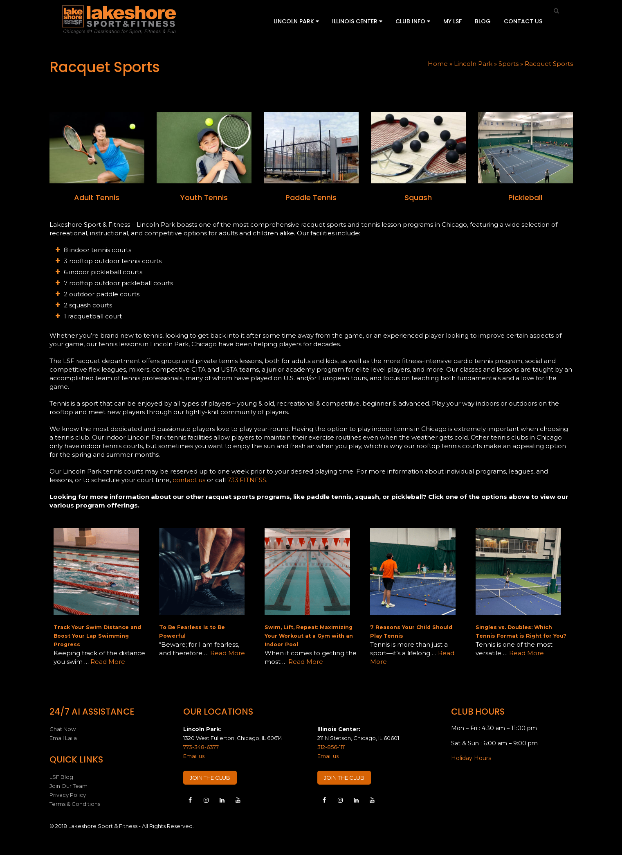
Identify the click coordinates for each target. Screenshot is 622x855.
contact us (189, 480)
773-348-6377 (201, 747)
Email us (193, 756)
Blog (483, 21)
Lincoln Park (296, 21)
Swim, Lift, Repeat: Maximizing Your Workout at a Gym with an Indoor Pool (309, 635)
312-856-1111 (331, 747)
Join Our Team (68, 786)
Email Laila (63, 738)
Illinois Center (357, 21)
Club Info (412, 21)
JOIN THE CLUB (210, 777)
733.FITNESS (246, 480)
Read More (107, 662)
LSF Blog (61, 777)
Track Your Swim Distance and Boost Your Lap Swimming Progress (97, 635)
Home (438, 64)
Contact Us (523, 21)
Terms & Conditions (74, 804)
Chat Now (62, 729)
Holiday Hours (471, 758)
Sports (508, 64)
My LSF (452, 21)
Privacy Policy (67, 795)
